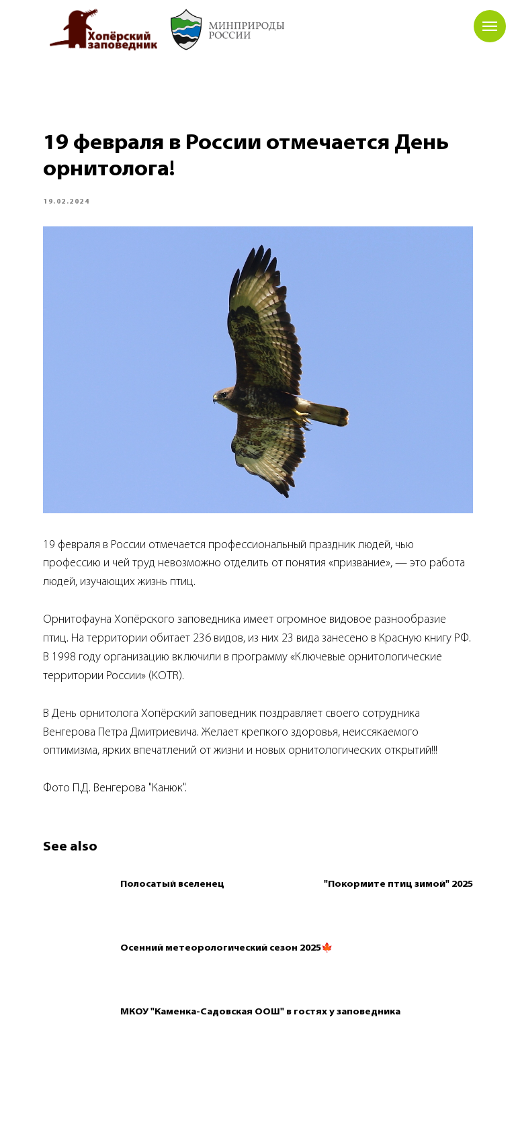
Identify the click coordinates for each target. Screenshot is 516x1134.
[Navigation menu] (489, 26)
